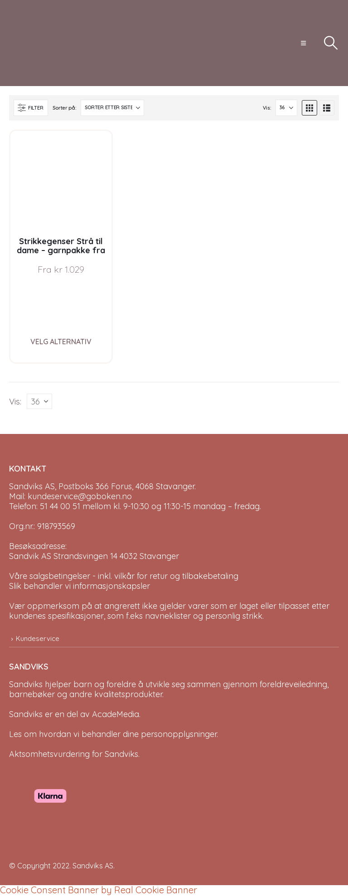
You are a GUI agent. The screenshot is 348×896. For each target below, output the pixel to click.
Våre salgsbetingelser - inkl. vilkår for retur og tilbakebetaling (123, 576)
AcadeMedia (115, 714)
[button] (303, 43)
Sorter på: (64, 108)
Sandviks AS (92, 866)
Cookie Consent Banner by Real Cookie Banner (98, 890)
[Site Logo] (43, 43)
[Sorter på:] (112, 108)
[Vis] (286, 108)
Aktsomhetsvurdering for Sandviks (73, 754)
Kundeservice (37, 638)
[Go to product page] (61, 181)
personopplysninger (179, 734)
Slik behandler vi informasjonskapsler (79, 586)
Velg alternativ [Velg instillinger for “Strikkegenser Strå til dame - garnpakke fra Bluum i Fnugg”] (61, 341)
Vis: (267, 108)
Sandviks (26, 684)
